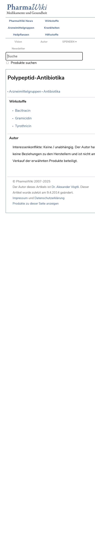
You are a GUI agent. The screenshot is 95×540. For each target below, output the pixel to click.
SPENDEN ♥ (69, 41)
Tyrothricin (23, 126)
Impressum (20, 198)
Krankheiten (51, 28)
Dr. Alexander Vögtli (65, 187)
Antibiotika (51, 91)
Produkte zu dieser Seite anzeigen (36, 203)
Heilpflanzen (21, 35)
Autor (44, 41)
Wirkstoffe (52, 21)
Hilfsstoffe (51, 35)
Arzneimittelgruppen (21, 28)
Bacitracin (22, 110)
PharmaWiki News (21, 21)
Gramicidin (23, 118)
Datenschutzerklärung (50, 198)
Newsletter (18, 48)
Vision (18, 41)
